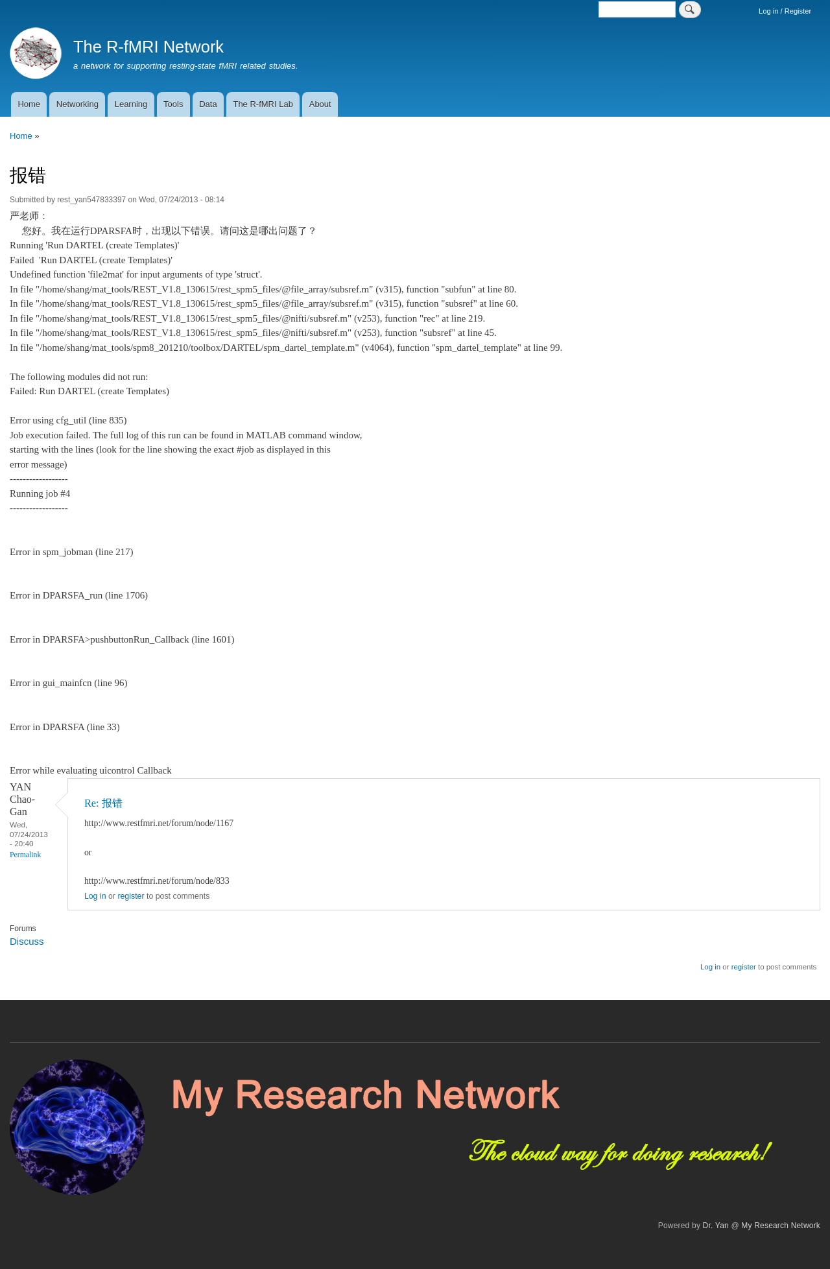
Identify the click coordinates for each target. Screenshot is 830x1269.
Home (29, 104)
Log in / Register (785, 11)
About (320, 104)
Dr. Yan (716, 1225)
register (130, 896)
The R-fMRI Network (148, 47)
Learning (131, 104)
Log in (95, 896)
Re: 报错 (103, 803)
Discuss (26, 941)
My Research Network (780, 1225)
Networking (77, 104)
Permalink (25, 855)
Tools (173, 104)
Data (208, 104)
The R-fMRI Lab (262, 104)
